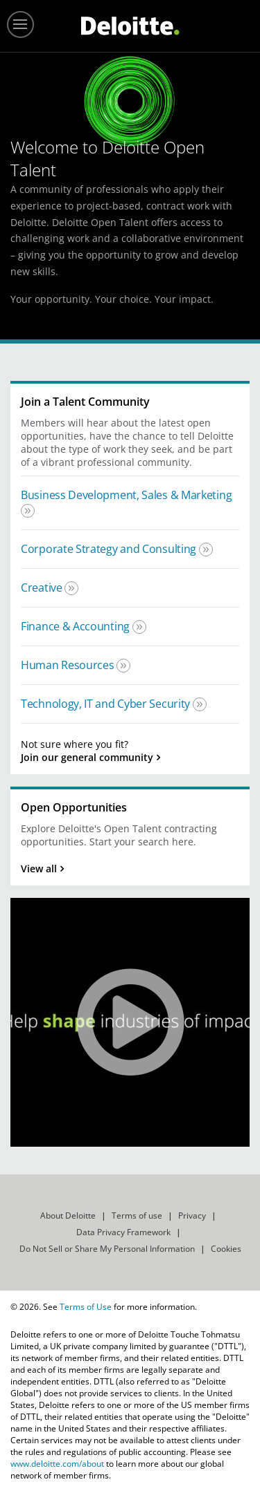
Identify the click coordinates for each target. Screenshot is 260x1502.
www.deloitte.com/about (57, 1464)
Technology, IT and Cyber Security (107, 703)
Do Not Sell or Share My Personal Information (107, 1249)
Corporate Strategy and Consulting (110, 548)
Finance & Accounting (76, 626)
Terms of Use (86, 1307)
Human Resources (68, 665)
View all (39, 868)
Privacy (192, 1215)
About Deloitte (68, 1215)
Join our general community (87, 757)
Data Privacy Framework (123, 1232)
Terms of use (137, 1215)
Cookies (226, 1249)
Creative (42, 587)
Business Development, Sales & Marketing (126, 495)
